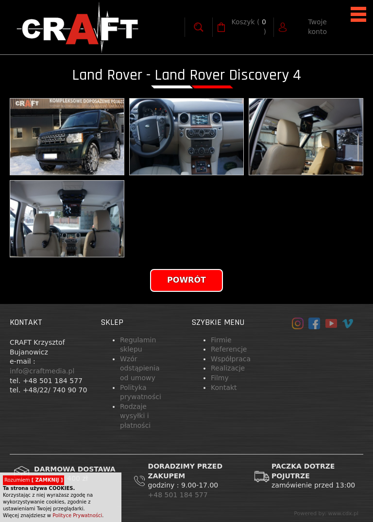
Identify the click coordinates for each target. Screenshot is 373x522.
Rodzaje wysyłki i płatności (135, 416)
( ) (249, 26)
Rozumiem (33, 480)
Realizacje (228, 368)
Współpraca (231, 359)
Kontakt (224, 387)
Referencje (229, 349)
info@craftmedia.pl (42, 371)
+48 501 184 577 (179, 495)
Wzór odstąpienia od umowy (140, 368)
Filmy (220, 378)
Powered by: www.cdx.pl (326, 513)
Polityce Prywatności (77, 515)
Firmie (221, 340)
